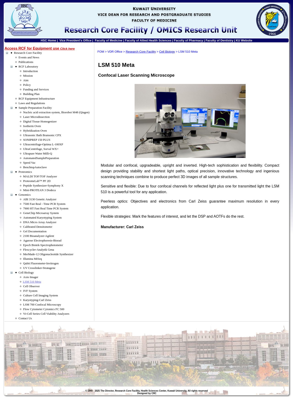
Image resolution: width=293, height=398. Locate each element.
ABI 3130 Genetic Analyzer (39, 199)
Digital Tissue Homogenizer (40, 121)
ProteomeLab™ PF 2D (37, 181)
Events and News (29, 57)
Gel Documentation (34, 231)
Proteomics (25, 171)
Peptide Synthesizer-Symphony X (43, 185)
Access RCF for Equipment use (40, 48)
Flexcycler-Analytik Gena (38, 249)
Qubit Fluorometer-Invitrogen (41, 263)
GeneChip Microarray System (41, 213)
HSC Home (48, 40)
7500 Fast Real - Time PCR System (44, 204)
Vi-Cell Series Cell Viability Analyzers (46, 313)
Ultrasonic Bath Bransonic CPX (42, 135)
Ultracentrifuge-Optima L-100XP (43, 144)
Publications (26, 62)
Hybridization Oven (35, 130)
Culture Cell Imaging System (40, 295)
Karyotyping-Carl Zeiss (37, 300)
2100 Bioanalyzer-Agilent (38, 236)
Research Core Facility (28, 52)
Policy (27, 85)
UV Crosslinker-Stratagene (39, 268)
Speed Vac (29, 162)
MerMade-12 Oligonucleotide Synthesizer (48, 254)
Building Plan (31, 94)
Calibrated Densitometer (37, 226)
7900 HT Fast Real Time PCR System (45, 208)
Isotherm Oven (32, 126)
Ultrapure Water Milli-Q (37, 153)
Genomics (25, 194)
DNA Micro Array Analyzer (40, 222)
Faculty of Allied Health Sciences (148, 40)
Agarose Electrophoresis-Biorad (42, 240)
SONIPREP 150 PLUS (36, 139)
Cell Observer (31, 286)
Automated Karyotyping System (42, 217)
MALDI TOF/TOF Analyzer (40, 176)
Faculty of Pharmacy (188, 40)
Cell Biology (26, 272)
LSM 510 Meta (32, 281)
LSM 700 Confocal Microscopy (42, 304)
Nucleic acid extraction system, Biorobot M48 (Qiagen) (56, 112)
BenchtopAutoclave (35, 167)
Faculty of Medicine (108, 40)
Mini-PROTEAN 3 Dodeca (39, 190)
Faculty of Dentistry (219, 40)
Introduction (30, 71)
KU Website (244, 40)
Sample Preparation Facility (35, 107)
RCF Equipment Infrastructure (37, 98)
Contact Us (25, 318)
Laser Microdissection (36, 117)
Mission (28, 75)
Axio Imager (30, 277)
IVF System (30, 290)
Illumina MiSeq (32, 258)
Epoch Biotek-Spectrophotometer (43, 245)
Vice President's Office (76, 40)
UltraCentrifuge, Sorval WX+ (41, 149)
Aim (25, 80)
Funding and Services (36, 89)
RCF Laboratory (28, 66)
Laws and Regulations (32, 103)
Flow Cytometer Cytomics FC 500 (43, 309)
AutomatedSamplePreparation (41, 158)
